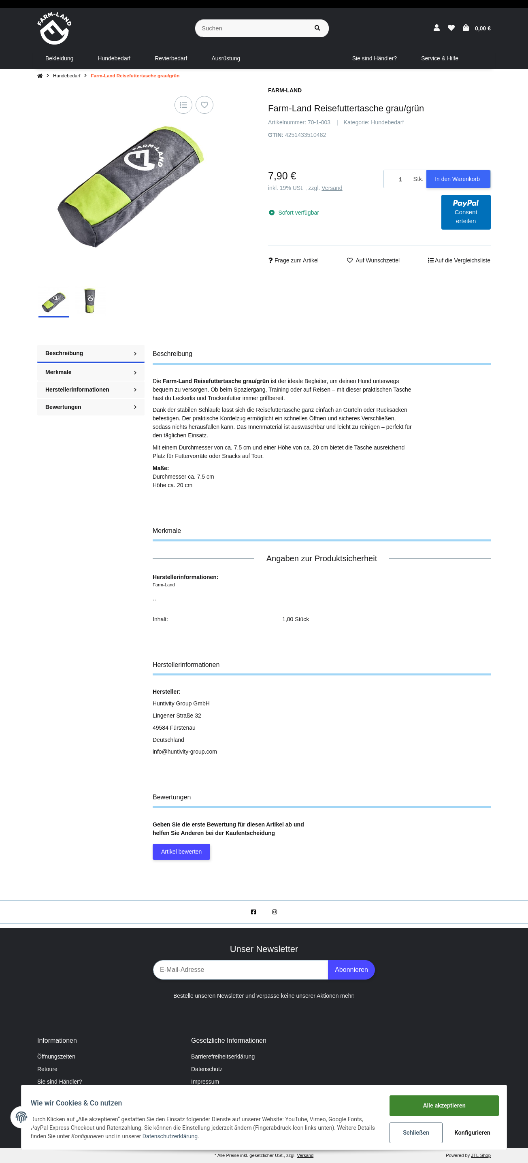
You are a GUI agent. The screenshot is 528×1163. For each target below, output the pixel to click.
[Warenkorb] (477, 28)
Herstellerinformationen (90, 389)
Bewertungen (90, 407)
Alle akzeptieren (440, 1106)
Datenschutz (207, 1069)
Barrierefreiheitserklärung (223, 1056)
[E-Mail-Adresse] (240, 970)
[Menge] (397, 179)
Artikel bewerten (181, 851)
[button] (437, 28)
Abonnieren (351, 969)
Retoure (47, 1069)
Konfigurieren (469, 1132)
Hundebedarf (387, 122)
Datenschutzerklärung (192, 1136)
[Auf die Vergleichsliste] (183, 105)
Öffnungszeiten (56, 1056)
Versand (331, 188)
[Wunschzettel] (451, 28)
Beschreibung (90, 353)
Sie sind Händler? (59, 1081)
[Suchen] (251, 28)
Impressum (205, 1081)
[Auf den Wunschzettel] (204, 105)
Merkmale (90, 372)
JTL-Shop (481, 1155)
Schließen (412, 1132)
